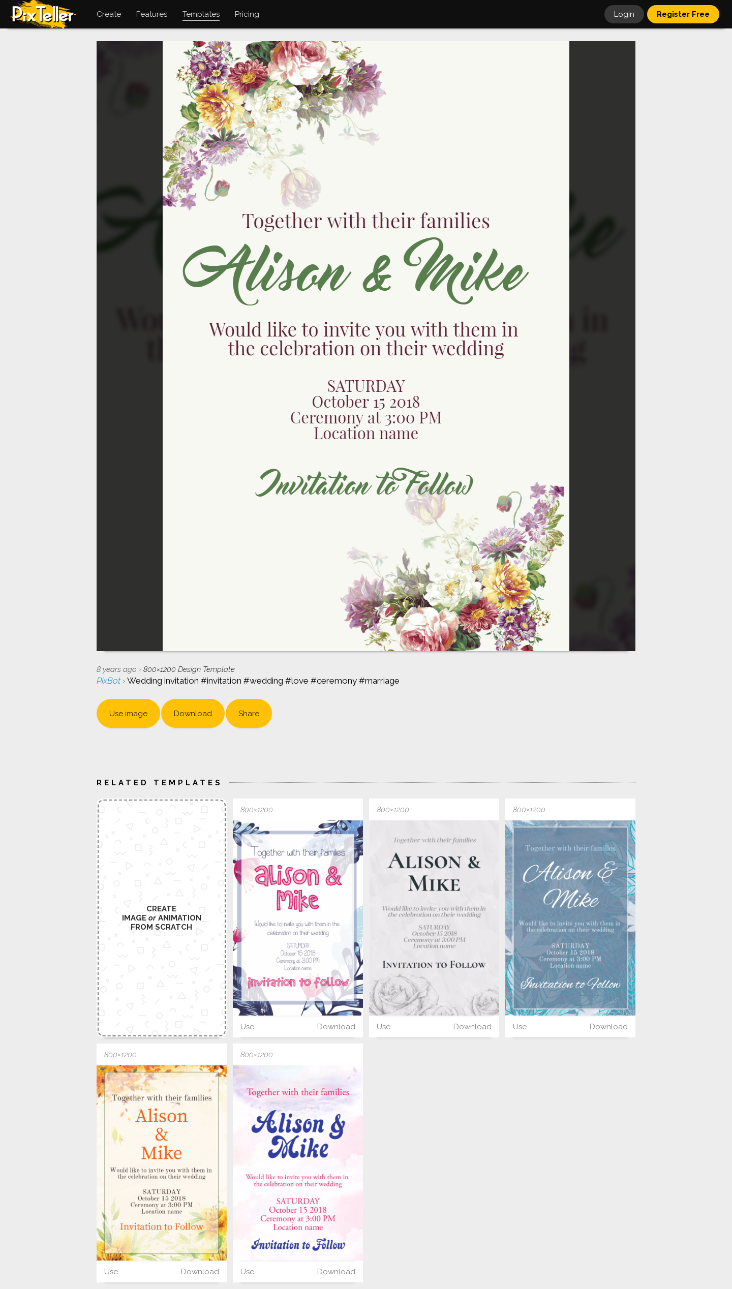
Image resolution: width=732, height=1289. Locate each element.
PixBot (110, 681)
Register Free (683, 14)
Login (624, 14)
